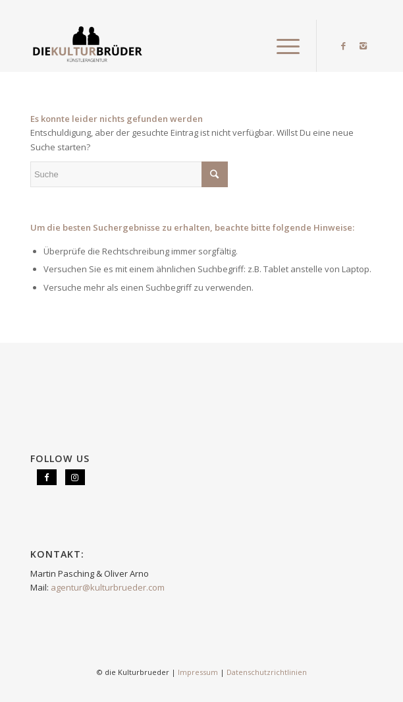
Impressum (198, 672)
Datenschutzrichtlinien (267, 672)
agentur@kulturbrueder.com (108, 587)
